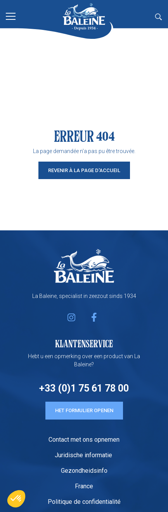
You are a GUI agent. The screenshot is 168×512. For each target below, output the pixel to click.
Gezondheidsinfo (84, 470)
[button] (16, 498)
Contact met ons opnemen (84, 439)
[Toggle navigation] (11, 15)
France (84, 486)
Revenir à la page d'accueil (84, 170)
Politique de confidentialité (84, 501)
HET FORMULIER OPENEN (84, 410)
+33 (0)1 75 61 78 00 (84, 388)
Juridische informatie (84, 455)
